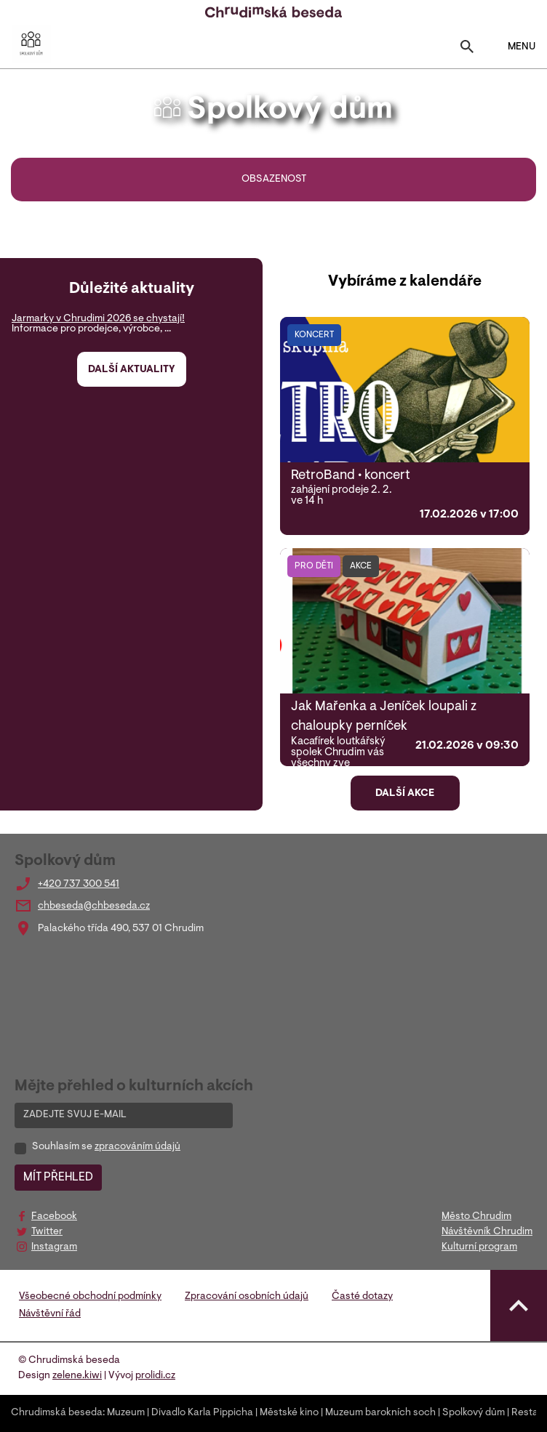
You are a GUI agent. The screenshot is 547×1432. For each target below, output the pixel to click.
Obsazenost (273, 179)
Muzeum (126, 1413)
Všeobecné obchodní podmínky (90, 1297)
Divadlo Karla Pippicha (202, 1413)
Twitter (47, 1232)
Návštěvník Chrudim (487, 1232)
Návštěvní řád (50, 1314)
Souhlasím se (106, 1147)
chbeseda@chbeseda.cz (94, 906)
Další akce (404, 794)
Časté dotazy (362, 1297)
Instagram (54, 1247)
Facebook (54, 1217)
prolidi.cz (155, 1376)
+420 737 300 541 (78, 885)
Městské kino (289, 1413)
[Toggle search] (467, 49)
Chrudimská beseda (57, 1413)
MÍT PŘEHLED (58, 1177)
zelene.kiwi (77, 1376)
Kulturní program (479, 1247)
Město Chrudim (476, 1217)
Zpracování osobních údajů (246, 1297)
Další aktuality (131, 370)
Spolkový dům (473, 1413)
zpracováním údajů (137, 1147)
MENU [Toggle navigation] (512, 47)
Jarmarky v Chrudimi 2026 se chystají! (98, 319)
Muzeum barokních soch (380, 1413)
